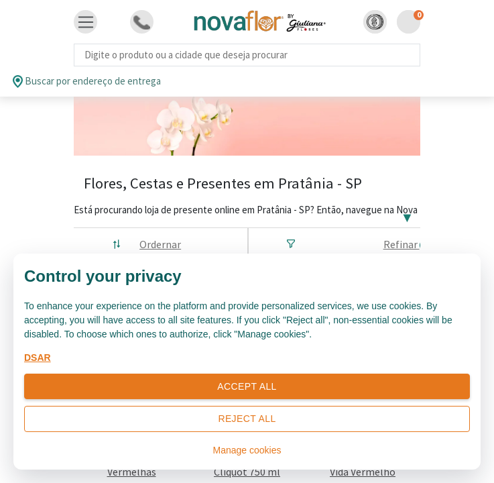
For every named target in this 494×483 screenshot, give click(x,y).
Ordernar (160, 244)
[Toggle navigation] (86, 22)
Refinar (407, 244)
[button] (375, 22)
